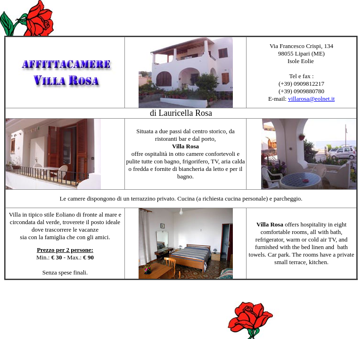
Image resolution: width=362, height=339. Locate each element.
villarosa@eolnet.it (311, 98)
